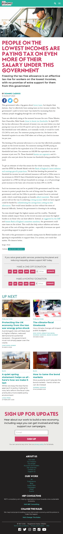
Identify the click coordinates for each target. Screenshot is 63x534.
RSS (47, 526)
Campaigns (31, 487)
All (31, 479)
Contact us (31, 469)
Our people (31, 464)
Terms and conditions (21, 526)
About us (31, 456)
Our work (31, 460)
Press (31, 489)
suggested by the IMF (52, 219)
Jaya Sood (37, 333)
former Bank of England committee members (22, 222)
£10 (15, 271)
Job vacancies (31, 467)
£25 (20, 271)
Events (31, 491)
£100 (32, 271)
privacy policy (39, 444)
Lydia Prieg (6, 398)
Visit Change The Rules (31, 517)
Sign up (31, 439)
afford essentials (43, 197)
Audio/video (31, 485)
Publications (7, 319)
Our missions (31, 462)
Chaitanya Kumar (9, 345)
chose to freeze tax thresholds (36, 121)
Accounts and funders (31, 466)
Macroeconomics (16, 249)
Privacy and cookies (37, 526)
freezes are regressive (42, 154)
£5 (10, 271)
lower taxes (37, 105)
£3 (10, 283)
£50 (26, 271)
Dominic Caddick (13, 94)
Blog (4, 35)
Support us (31, 471)
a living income (36, 200)
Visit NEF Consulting (31, 504)
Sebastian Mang (48, 333)
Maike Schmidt (52, 335)
